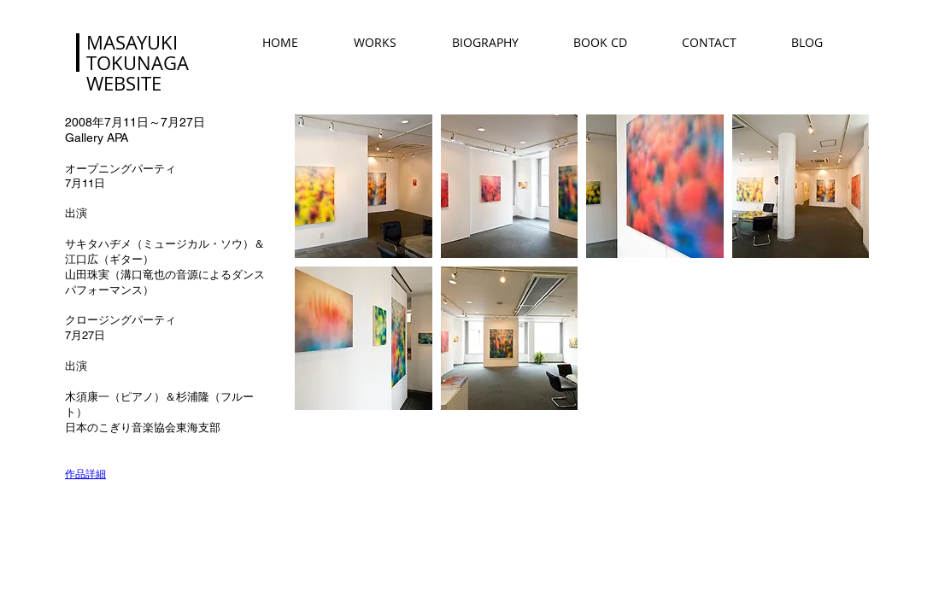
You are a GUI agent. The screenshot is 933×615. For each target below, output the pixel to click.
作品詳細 (85, 473)
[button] (363, 186)
